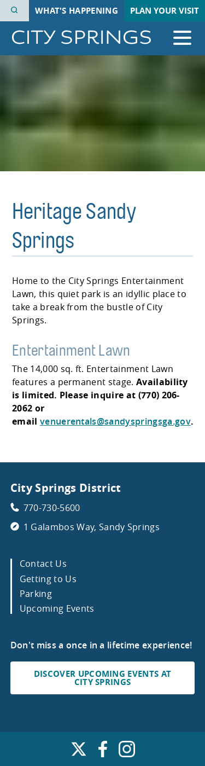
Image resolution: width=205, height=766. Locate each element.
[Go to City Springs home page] (81, 38)
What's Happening (76, 10)
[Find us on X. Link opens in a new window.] (79, 752)
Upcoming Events (57, 608)
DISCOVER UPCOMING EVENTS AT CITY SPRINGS (103, 678)
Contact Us (43, 564)
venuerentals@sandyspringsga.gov (115, 421)
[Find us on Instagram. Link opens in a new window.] (127, 752)
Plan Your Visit (164, 10)
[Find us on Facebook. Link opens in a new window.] (103, 752)
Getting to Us (48, 579)
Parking (36, 594)
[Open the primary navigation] (182, 38)
